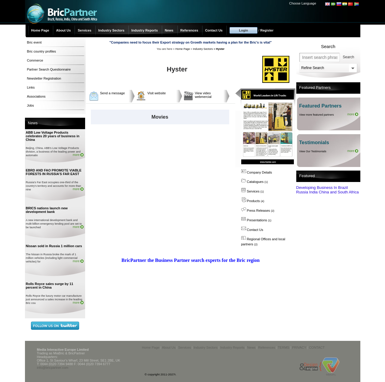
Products (252, 201)
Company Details (256, 172)
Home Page (40, 30)
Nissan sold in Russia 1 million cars (54, 246)
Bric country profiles (41, 51)
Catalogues (254, 181)
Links (31, 87)
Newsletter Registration (44, 78)
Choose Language (302, 3)
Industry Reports (144, 30)
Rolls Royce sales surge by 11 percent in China (49, 285)
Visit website (156, 93)
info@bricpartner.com (53, 367)
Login (243, 30)
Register (266, 30)
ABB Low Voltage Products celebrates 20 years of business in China (53, 136)
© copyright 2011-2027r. (161, 374)
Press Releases (257, 210)
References (189, 30)
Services (84, 30)
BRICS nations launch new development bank (47, 210)
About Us (63, 30)
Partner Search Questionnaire (49, 69)
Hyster (220, 48)
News (169, 30)
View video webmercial (203, 95)
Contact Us (214, 30)
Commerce (35, 60)
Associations (36, 96)
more (76, 154)
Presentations (256, 220)
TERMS (283, 347)
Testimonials (314, 142)
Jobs (30, 105)
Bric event (34, 42)
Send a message (112, 93)
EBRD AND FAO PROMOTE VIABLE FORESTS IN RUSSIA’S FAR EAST (54, 172)
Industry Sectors (111, 30)
